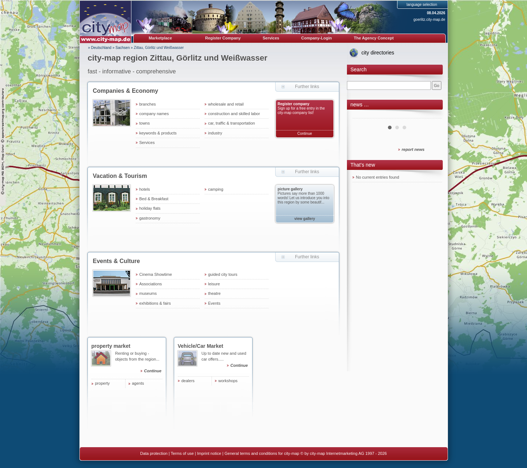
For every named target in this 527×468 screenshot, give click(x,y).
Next (432, 115)
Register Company (223, 38)
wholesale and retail (226, 104)
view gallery (304, 219)
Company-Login (316, 38)
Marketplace (160, 38)
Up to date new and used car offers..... (225, 360)
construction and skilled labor (234, 113)
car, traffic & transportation (231, 123)
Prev (362, 115)
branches (147, 104)
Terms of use (182, 453)
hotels (144, 189)
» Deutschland (100, 48)
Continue (304, 134)
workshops (228, 380)
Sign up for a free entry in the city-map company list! (301, 110)
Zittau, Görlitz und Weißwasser (159, 48)
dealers (188, 380)
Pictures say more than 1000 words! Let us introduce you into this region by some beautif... (303, 197)
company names (154, 113)
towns (144, 123)
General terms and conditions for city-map (261, 453)
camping (216, 189)
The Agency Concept (374, 38)
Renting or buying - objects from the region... (138, 363)
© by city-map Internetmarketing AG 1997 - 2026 (343, 453)
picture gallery (290, 189)
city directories (378, 53)
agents (138, 383)
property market (111, 346)
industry (215, 133)
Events (214, 303)
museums (148, 293)
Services (271, 38)
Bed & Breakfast (154, 199)
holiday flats (150, 208)
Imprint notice (209, 453)
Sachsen (123, 48)
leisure (214, 284)
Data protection (154, 453)
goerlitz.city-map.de (429, 20)
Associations (150, 284)
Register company (294, 104)
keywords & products (158, 133)
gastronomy (149, 218)
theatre (214, 293)
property (102, 383)
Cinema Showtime (155, 274)
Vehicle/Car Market (201, 346)
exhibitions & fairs (155, 303)
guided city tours (223, 274)
